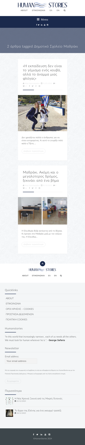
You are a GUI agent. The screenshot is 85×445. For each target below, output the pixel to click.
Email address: (21, 359)
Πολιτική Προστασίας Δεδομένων (16, 373)
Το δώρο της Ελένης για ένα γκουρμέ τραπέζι (38, 410)
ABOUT (24, 10)
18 (25, 188)
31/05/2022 (46, 83)
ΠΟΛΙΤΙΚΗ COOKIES (16, 319)
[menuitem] (51, 11)
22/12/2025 (21, 401)
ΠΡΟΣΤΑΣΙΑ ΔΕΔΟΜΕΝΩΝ (20, 314)
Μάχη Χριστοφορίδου (31, 83)
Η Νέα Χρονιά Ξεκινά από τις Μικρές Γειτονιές (38, 398)
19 (25, 86)
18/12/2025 (21, 413)
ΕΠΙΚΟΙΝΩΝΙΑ (38, 10)
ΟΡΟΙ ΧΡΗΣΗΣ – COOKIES (20, 309)
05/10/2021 (46, 185)
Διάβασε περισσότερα (33, 151)
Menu (42, 19)
